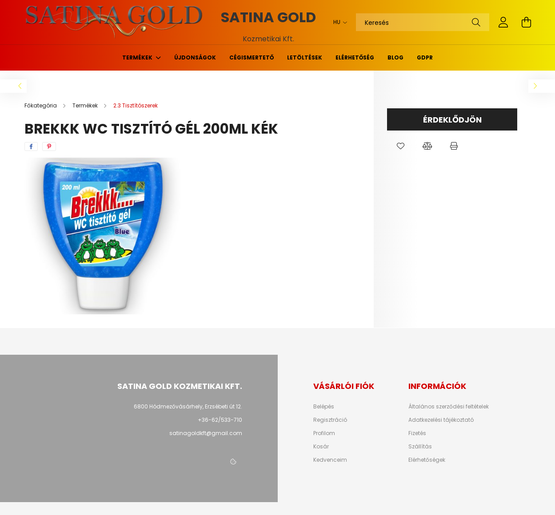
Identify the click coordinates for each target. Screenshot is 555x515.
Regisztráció (330, 420)
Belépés (323, 407)
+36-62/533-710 (220, 420)
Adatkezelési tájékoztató (441, 420)
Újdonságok (195, 57)
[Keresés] (422, 22)
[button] (400, 146)
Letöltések (304, 57)
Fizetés (417, 433)
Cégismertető (251, 57)
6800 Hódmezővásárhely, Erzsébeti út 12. (188, 406)
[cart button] (526, 22)
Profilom (324, 433)
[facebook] (31, 146)
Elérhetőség (354, 57)
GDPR (425, 57)
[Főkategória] (41, 105)
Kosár (321, 447)
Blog (395, 57)
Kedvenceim (330, 460)
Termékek (138, 57)
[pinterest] (49, 146)
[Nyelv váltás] (338, 22)
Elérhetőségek (426, 460)
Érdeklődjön (452, 119)
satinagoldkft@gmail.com (205, 433)
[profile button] (503, 22)
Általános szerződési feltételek (448, 407)
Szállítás (420, 447)
